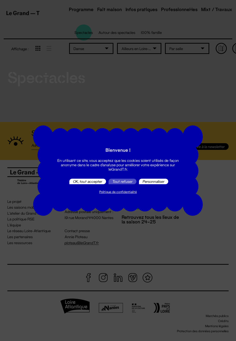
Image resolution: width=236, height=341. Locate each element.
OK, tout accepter (87, 181)
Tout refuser (122, 181)
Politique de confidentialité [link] (118, 192)
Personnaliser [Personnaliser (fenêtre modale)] (154, 181)
